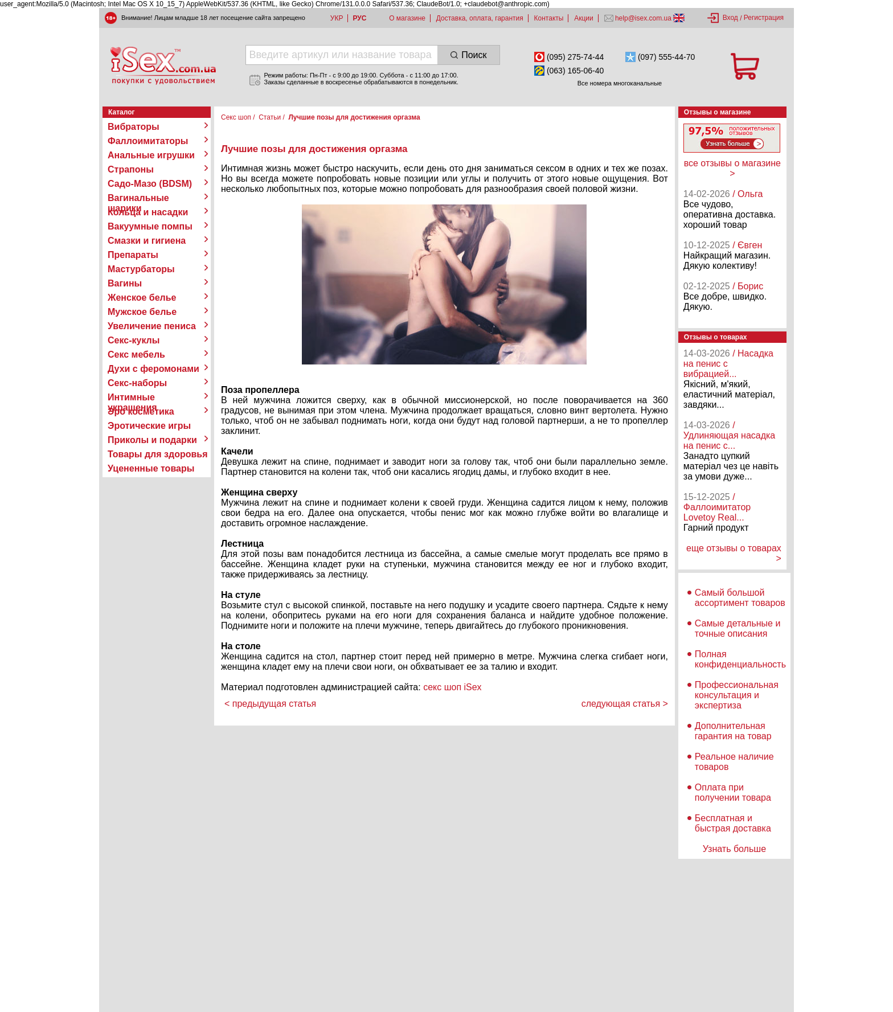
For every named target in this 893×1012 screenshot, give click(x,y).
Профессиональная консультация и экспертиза (737, 695)
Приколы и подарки (152, 440)
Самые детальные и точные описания (738, 628)
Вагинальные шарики (138, 198)
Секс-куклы (133, 340)
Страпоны (131, 169)
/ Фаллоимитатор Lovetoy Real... (717, 507)
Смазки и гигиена (147, 240)
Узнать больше (734, 849)
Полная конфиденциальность (740, 659)
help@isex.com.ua (643, 18)
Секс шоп (236, 117)
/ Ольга (747, 194)
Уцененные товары (151, 468)
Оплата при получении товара (733, 792)
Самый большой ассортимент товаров (740, 598)
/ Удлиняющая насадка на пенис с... (729, 435)
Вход (730, 18)
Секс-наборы (137, 383)
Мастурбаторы (141, 269)
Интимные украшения (132, 397)
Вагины (125, 283)
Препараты (133, 255)
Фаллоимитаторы (148, 141)
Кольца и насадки (148, 212)
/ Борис (747, 286)
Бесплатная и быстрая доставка (733, 823)
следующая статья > (624, 703)
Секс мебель (136, 354)
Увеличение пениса (152, 326)
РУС (359, 18)
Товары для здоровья (157, 454)
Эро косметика (141, 411)
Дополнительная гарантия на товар (733, 731)
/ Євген (747, 245)
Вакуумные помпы (150, 226)
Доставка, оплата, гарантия (479, 18)
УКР (336, 18)
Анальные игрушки (151, 155)
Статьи (270, 117)
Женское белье (142, 297)
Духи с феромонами (153, 369)
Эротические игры (149, 426)
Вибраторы (133, 127)
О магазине (407, 18)
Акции (583, 18)
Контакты (549, 18)
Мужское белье (142, 312)
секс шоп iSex (452, 687)
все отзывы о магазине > (732, 168)
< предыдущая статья (270, 703)
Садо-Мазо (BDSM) (150, 184)
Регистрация (764, 18)
